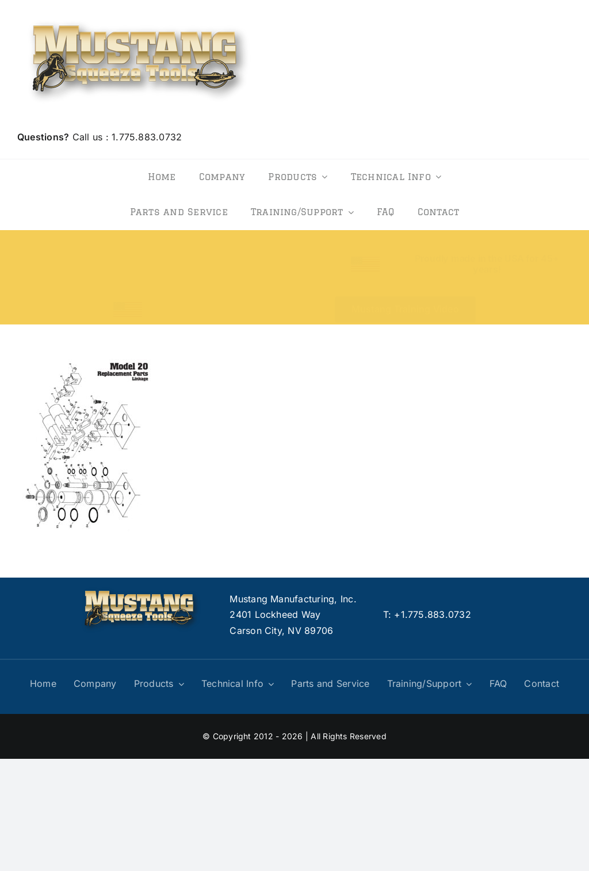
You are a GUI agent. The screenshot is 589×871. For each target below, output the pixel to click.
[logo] (138, 16)
